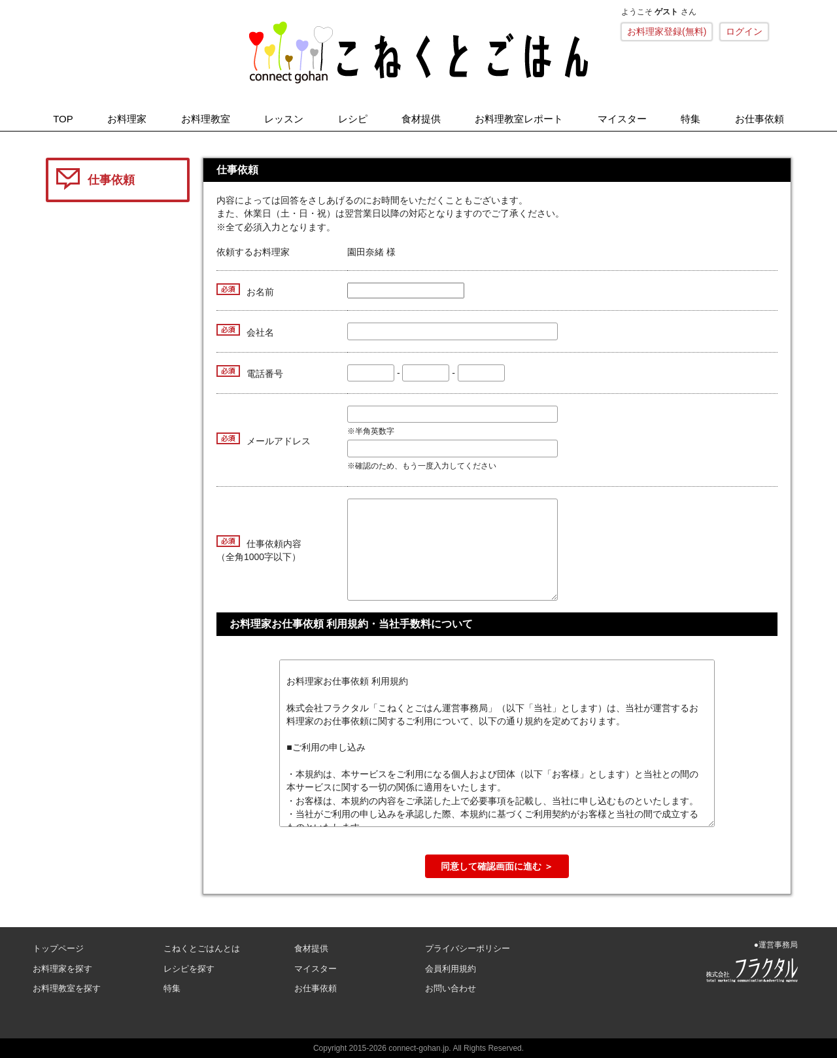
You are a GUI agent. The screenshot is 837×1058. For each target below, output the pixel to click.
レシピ (352, 118)
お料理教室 (205, 118)
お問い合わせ (450, 988)
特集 (690, 118)
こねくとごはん (418, 52)
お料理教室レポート (519, 118)
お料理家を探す (62, 969)
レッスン (283, 118)
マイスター (622, 118)
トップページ (58, 948)
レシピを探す (188, 969)
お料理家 (126, 118)
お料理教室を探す (67, 988)
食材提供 (421, 118)
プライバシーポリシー (467, 948)
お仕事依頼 (759, 118)
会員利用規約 (450, 969)
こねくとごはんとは (201, 948)
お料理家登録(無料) (666, 31)
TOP (63, 118)
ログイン (744, 31)
